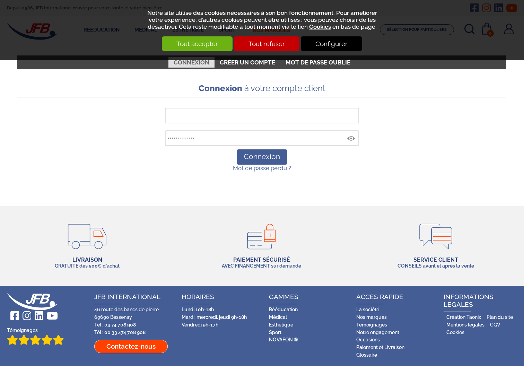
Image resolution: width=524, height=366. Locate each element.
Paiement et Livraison (380, 347)
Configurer (331, 43)
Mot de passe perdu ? (262, 168)
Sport (275, 332)
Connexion (191, 62)
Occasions (368, 339)
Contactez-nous (131, 346)
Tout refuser (266, 43)
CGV (495, 325)
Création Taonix (463, 317)
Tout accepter (197, 43)
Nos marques (371, 317)
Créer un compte (247, 62)
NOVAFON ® (283, 339)
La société (367, 309)
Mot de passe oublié (318, 62)
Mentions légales (465, 325)
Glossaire (366, 355)
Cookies (320, 26)
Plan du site (500, 317)
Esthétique (281, 325)
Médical (278, 317)
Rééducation (283, 309)
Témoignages (35, 336)
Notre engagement (377, 332)
